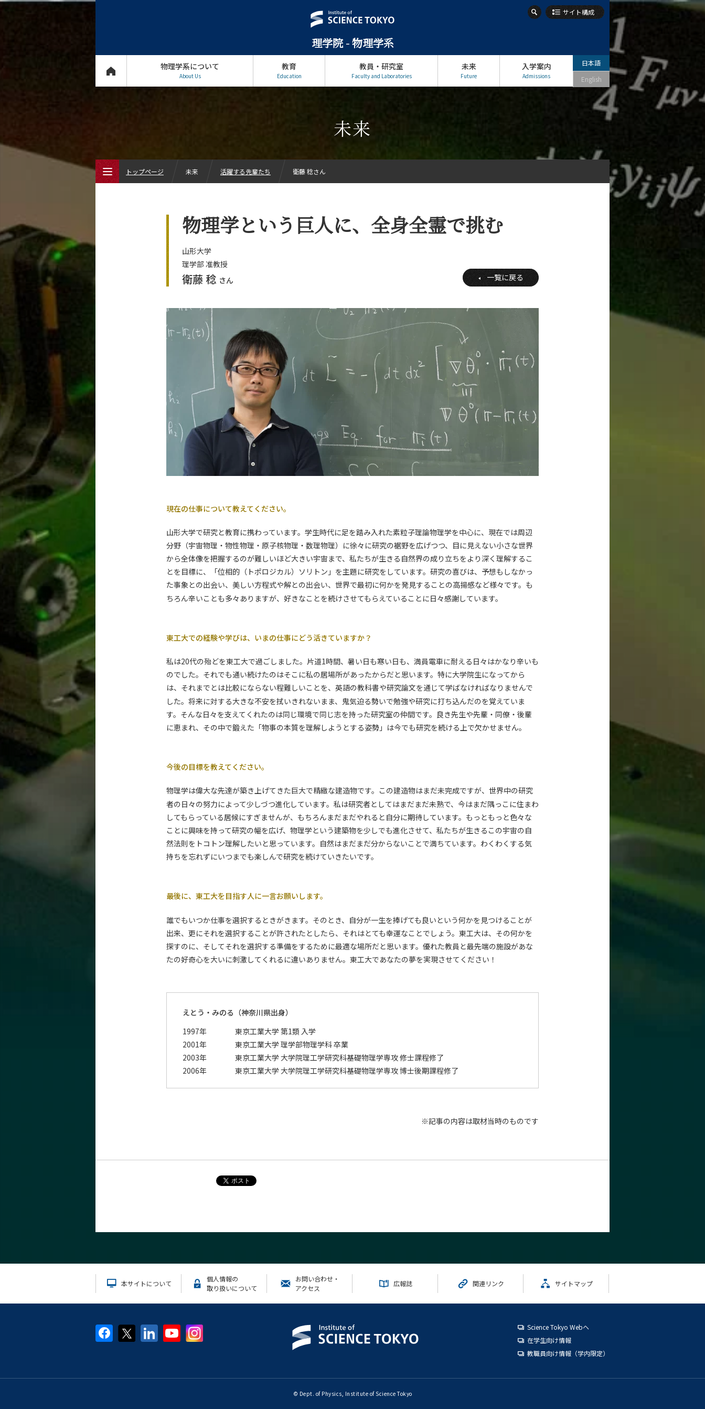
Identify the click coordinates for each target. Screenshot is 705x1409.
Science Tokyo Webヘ (558, 1326)
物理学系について (190, 70)
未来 (468, 70)
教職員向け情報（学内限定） (568, 1353)
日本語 (591, 62)
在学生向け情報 (549, 1340)
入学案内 (536, 70)
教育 (289, 70)
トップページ (110, 70)
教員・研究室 (381, 70)
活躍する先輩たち (245, 171)
